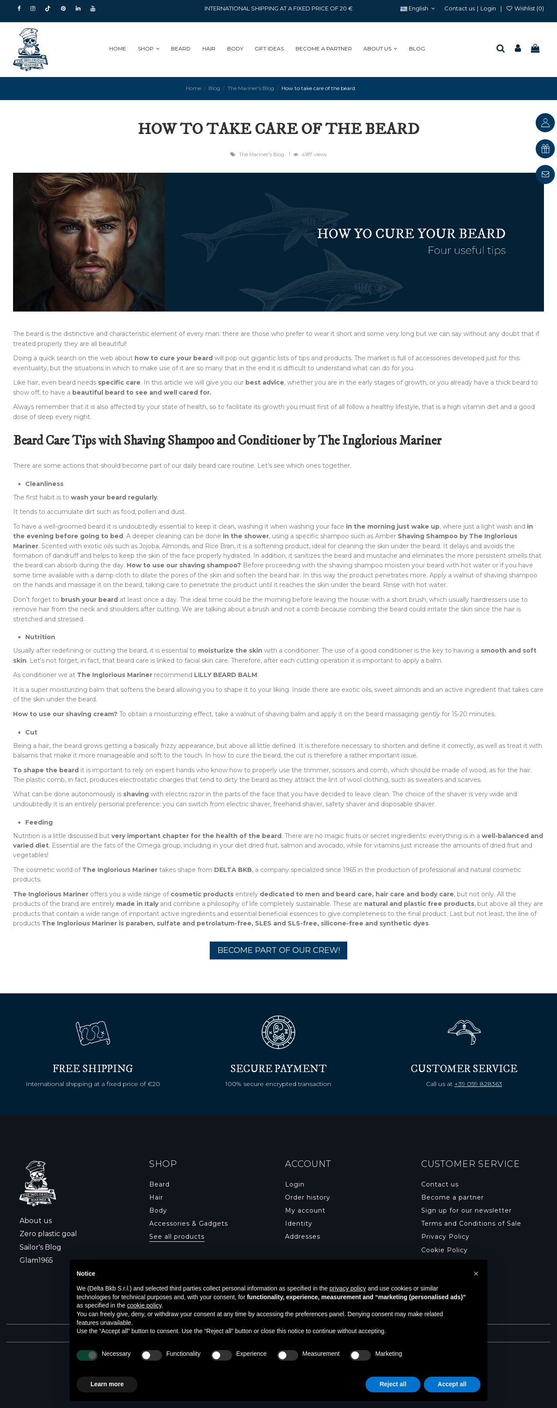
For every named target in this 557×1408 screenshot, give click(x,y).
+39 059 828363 (478, 1084)
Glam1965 (36, 1260)
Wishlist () (525, 8)
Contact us (459, 8)
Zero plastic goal (48, 1234)
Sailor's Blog (40, 1247)
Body (158, 1210)
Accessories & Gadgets (188, 1223)
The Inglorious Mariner (50, 894)
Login (488, 8)
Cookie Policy (444, 1250)
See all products (177, 1236)
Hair (156, 1197)
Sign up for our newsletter (466, 1210)
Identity (298, 1223)
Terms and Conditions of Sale (471, 1223)
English (418, 8)
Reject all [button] (392, 1384)
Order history (307, 1197)
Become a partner (452, 1197)
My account (305, 1210)
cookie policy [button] (144, 1305)
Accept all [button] (452, 1384)
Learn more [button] (107, 1384)
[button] (151, 49)
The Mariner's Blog (262, 154)
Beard (159, 1184)
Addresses (302, 1236)
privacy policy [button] (347, 1288)
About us (36, 1221)
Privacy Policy (445, 1236)
